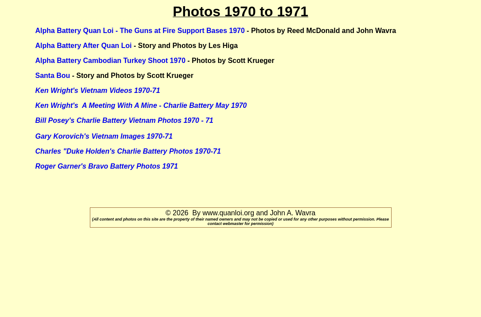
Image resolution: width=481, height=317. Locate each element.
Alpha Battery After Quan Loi (83, 45)
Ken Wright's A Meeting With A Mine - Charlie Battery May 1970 (141, 105)
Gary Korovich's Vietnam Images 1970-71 (104, 136)
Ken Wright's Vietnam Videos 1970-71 (97, 90)
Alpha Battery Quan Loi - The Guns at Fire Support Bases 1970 (140, 30)
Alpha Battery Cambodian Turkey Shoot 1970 (110, 60)
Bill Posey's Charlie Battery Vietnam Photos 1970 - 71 (124, 120)
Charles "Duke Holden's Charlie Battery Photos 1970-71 (128, 151)
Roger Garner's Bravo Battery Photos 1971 (106, 166)
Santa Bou (52, 75)
